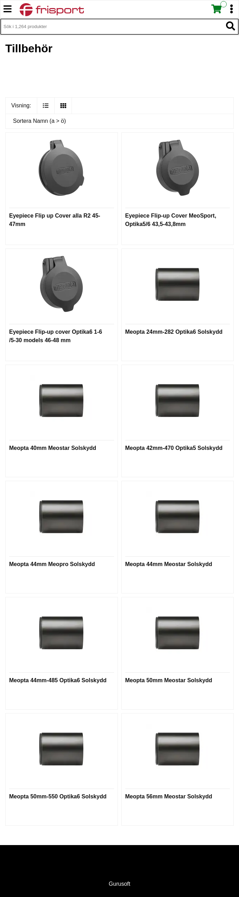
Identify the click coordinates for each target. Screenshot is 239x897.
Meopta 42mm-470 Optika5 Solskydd (174, 448)
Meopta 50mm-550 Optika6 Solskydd (57, 796)
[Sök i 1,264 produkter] (111, 26)
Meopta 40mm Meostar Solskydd (52, 448)
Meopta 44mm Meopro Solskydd (52, 564)
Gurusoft (119, 884)
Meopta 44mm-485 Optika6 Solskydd (57, 680)
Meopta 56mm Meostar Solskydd (168, 796)
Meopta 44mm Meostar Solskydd (168, 564)
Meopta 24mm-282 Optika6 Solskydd (174, 332)
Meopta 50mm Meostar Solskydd (168, 680)
